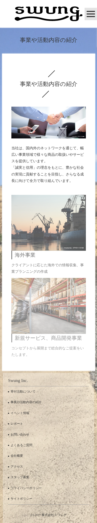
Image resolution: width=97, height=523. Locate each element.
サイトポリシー (21, 498)
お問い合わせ (20, 434)
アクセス (17, 466)
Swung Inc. (18, 380)
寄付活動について (23, 391)
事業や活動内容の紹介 (26, 402)
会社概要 (17, 456)
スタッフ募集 (20, 477)
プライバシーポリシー (26, 488)
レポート (17, 423)
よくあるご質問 (21, 445)
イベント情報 (20, 413)
